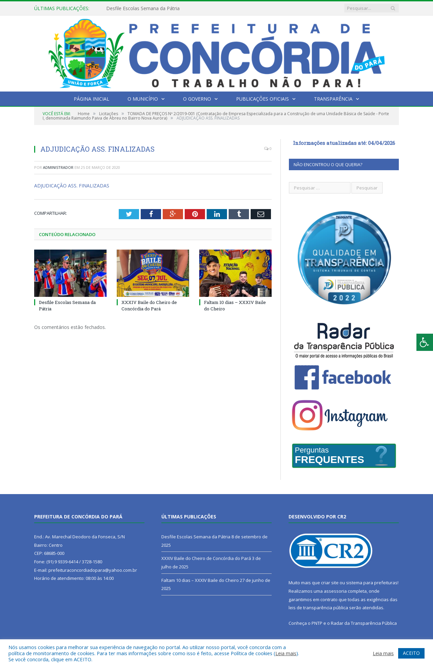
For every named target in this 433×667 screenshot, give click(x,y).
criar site (330, 583)
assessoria (335, 591)
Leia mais (285, 653)
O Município (143, 99)
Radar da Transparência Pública (364, 623)
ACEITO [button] (411, 653)
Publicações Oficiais (262, 99)
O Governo (197, 99)
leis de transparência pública (318, 608)
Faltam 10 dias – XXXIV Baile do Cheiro (200, 580)
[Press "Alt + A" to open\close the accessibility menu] (424, 342)
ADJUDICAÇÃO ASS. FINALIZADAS (71, 185)
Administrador (58, 167)
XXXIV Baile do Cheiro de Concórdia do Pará (149, 305)
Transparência (333, 99)
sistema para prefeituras (371, 583)
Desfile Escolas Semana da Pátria (143, 8)
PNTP (317, 623)
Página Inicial (91, 99)
